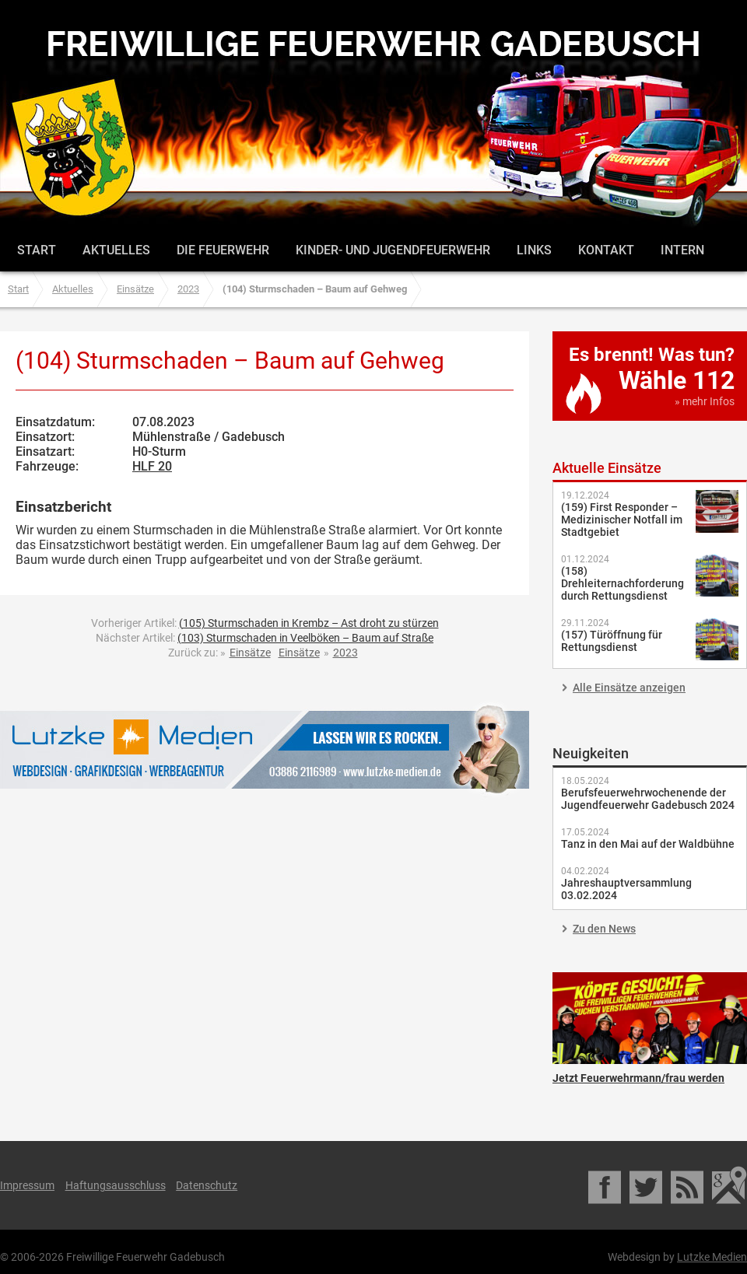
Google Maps (729, 1185)
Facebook (605, 1185)
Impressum (27, 1185)
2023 (188, 289)
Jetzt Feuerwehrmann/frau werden (649, 1018)
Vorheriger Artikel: (265, 623)
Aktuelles (116, 250)
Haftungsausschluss (115, 1185)
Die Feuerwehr (223, 250)
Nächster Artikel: (264, 638)
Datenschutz (206, 1185)
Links (534, 250)
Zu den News (604, 928)
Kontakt (606, 250)
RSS (688, 1185)
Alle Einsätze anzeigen (629, 687)
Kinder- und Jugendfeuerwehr (393, 250)
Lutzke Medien (264, 749)
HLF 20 (152, 466)
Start (36, 250)
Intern (682, 250)
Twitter (647, 1185)
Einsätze (135, 289)
